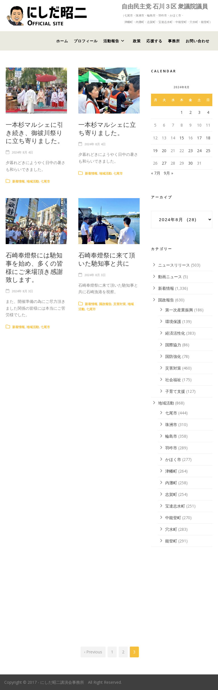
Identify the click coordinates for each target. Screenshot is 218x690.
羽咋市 (171, 447)
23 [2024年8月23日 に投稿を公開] (190, 150)
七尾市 (45, 181)
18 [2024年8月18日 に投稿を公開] (208, 137)
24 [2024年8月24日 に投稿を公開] (199, 150)
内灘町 (171, 482)
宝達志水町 (175, 506)
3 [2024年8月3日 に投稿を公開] (199, 112)
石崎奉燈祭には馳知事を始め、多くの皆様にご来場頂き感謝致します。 (34, 267)
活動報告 (111, 40)
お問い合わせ (197, 40)
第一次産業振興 (179, 310)
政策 (137, 40)
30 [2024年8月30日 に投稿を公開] (190, 163)
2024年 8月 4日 (22, 152)
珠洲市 (171, 424)
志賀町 (171, 494)
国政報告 (105, 304)
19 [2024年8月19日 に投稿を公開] (155, 150)
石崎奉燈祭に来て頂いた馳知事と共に (106, 259)
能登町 (171, 541)
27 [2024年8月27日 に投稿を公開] (164, 163)
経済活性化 (175, 333)
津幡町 (171, 471)
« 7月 (155, 173)
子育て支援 (175, 391)
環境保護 (173, 321)
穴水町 (171, 529)
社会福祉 (173, 379)
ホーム (62, 40)
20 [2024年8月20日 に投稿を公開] (164, 150)
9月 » (168, 173)
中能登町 (173, 517)
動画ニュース (170, 276)
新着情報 (18, 181)
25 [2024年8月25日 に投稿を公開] (208, 150)
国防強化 (173, 356)
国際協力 (173, 344)
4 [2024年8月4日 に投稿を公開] (208, 112)
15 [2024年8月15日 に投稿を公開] (181, 137)
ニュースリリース (174, 265)
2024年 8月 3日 (22, 291)
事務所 (174, 40)
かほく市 (173, 459)
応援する (154, 40)
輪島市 (171, 436)
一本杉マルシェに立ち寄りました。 (107, 128)
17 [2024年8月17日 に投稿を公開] (199, 137)
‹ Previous (93, 652)
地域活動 (32, 181)
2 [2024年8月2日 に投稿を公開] (190, 112)
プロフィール (86, 40)
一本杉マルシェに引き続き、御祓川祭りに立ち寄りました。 (35, 132)
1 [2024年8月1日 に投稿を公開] (182, 112)
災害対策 (119, 304)
